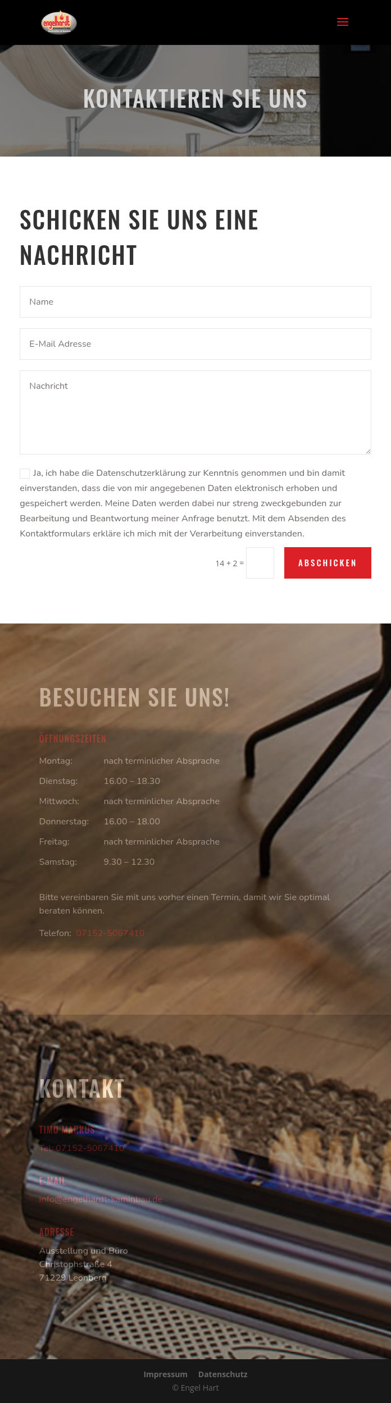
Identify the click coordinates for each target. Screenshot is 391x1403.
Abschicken (327, 562)
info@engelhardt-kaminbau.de (101, 1199)
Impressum (165, 1374)
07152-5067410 (110, 933)
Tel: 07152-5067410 (82, 1148)
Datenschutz (223, 1374)
